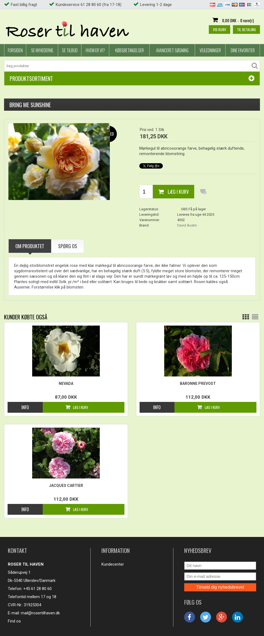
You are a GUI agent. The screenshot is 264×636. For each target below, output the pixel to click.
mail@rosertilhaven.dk (40, 613)
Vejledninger (210, 50)
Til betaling (246, 29)
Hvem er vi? (95, 50)
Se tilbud (70, 50)
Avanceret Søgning (172, 50)
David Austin (187, 225)
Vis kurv (219, 29)
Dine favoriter (243, 50)
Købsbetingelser (129, 50)
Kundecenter (112, 564)
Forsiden (15, 50)
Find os (14, 621)
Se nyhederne (42, 50)
